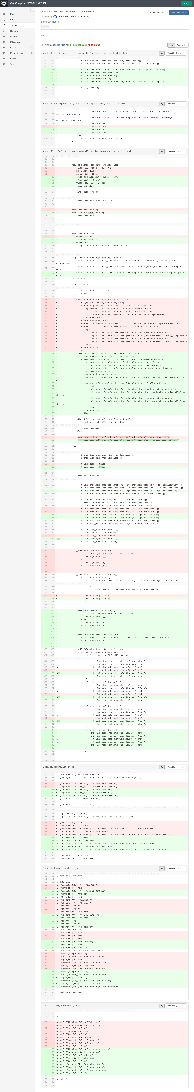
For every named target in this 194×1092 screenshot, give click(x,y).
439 (52, 715)
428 (52, 679)
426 (52, 673)
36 (46, 813)
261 (52, 446)
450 (52, 751)
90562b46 (54, 22)
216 (45, 294)
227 (45, 326)
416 (45, 667)
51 (46, 174)
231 (45, 338)
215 (45, 290)
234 (45, 347)
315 (45, 67)
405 (52, 640)
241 (52, 422)
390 (52, 592)
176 (52, 282)
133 (52, 252)
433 (52, 697)
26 (53, 798)
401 (52, 628)
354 (45, 482)
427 (52, 676)
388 (52, 586)
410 (52, 655)
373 (52, 539)
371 (52, 530)
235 (45, 350)
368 (52, 521)
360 (45, 119)
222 (45, 311)
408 (52, 649)
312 (52, 467)
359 (45, 113)
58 (46, 906)
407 (52, 646)
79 (53, 204)
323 (52, 91)
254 (45, 431)
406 (52, 643)
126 (52, 228)
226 (45, 323)
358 (52, 485)
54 (53, 192)
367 (52, 518)
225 (45, 320)
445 (52, 736)
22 (46, 781)
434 (52, 700)
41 (46, 828)
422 (45, 688)
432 (52, 691)
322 (52, 88)
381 (45, 575)
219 (52, 294)
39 (53, 819)
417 (45, 670)
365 (52, 138)
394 (45, 592)
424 (52, 664)
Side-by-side (182, 45)
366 (52, 141)
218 (52, 290)
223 (45, 314)
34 (46, 1037)
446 (52, 739)
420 (45, 682)
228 (45, 329)
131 (52, 246)
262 (52, 449)
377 (45, 563)
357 (52, 482)
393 (45, 589)
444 (52, 733)
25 (53, 795)
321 (52, 85)
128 (52, 234)
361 (45, 123)
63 (46, 936)
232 (45, 341)
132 (52, 249)
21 (46, 777)
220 (52, 296)
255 (45, 434)
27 (53, 801)
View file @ (176, 53)
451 (52, 754)
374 (52, 542)
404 (52, 637)
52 (53, 186)
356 (45, 488)
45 (53, 852)
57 (46, 903)
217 (45, 296)
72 (46, 990)
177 (52, 284)
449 (52, 748)
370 (52, 527)
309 (52, 455)
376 (52, 548)
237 (52, 410)
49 (46, 168)
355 (45, 485)
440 (52, 721)
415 (45, 664)
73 (46, 993)
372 (52, 533)
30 (46, 1025)
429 (52, 682)
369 (52, 524)
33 (46, 1034)
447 (52, 742)
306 (45, 455)
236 (52, 407)
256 (52, 428)
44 (53, 849)
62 (46, 933)
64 (46, 939)
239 (52, 416)
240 (52, 419)
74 (46, 995)
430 (52, 685)
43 (46, 834)
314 (45, 64)
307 (45, 458)
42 (46, 831)
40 (46, 825)
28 (53, 804)
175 (52, 278)
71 (46, 969)
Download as (157, 12)
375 (52, 545)
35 (46, 1040)
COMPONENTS (37, 3)
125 (45, 228)
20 (46, 775)
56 (46, 900)
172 (52, 262)
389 (52, 589)
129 (52, 240)
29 (46, 1022)
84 (53, 222)
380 (45, 571)
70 (46, 966)
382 (45, 577)
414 (45, 661)
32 (46, 1031)
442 (52, 727)
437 (52, 709)
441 (52, 724)
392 (45, 586)
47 (46, 162)
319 (52, 79)
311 (52, 461)
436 (52, 706)
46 (46, 159)
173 (52, 268)
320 (52, 82)
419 (45, 679)
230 (45, 335)
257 (52, 431)
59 (46, 909)
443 (52, 730)
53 (53, 189)
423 (52, 661)
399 (52, 622)
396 (45, 601)
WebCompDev (18, 3)
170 (45, 262)
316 (52, 70)
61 (46, 930)
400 (52, 625)
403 (52, 634)
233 (45, 344)
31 (46, 1028)
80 (53, 207)
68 (46, 960)
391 (52, 598)
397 (45, 604)
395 (45, 595)
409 (52, 652)
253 (45, 428)
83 (53, 219)
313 (45, 61)
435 (52, 703)
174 (52, 274)
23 (46, 783)
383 (45, 580)
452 (52, 757)
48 (46, 165)
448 (52, 745)
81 (53, 213)
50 (46, 171)
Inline (171, 45)
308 (45, 461)
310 (52, 458)
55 (53, 195)
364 (52, 135)
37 (53, 813)
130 (52, 243)
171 (52, 258)
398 (45, 607)
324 (52, 94)
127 (52, 231)
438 (52, 712)
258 (52, 434)
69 (46, 963)
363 (52, 132)
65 (46, 951)
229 (45, 332)
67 (46, 957)
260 (52, 443)
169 (45, 258)
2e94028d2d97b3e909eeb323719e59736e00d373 (73, 11)
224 (45, 317)
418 (45, 676)
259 (52, 440)
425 (52, 667)
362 (45, 126)
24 (46, 787)
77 (46, 201)
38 (53, 816)
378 (45, 565)
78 (53, 201)
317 (52, 73)
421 (45, 685)
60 (46, 912)
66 (46, 954)
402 (52, 631)
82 (53, 216)
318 (52, 76)
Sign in (187, 3)
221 (45, 308)
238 (52, 413)
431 (52, 688)
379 (45, 569)
